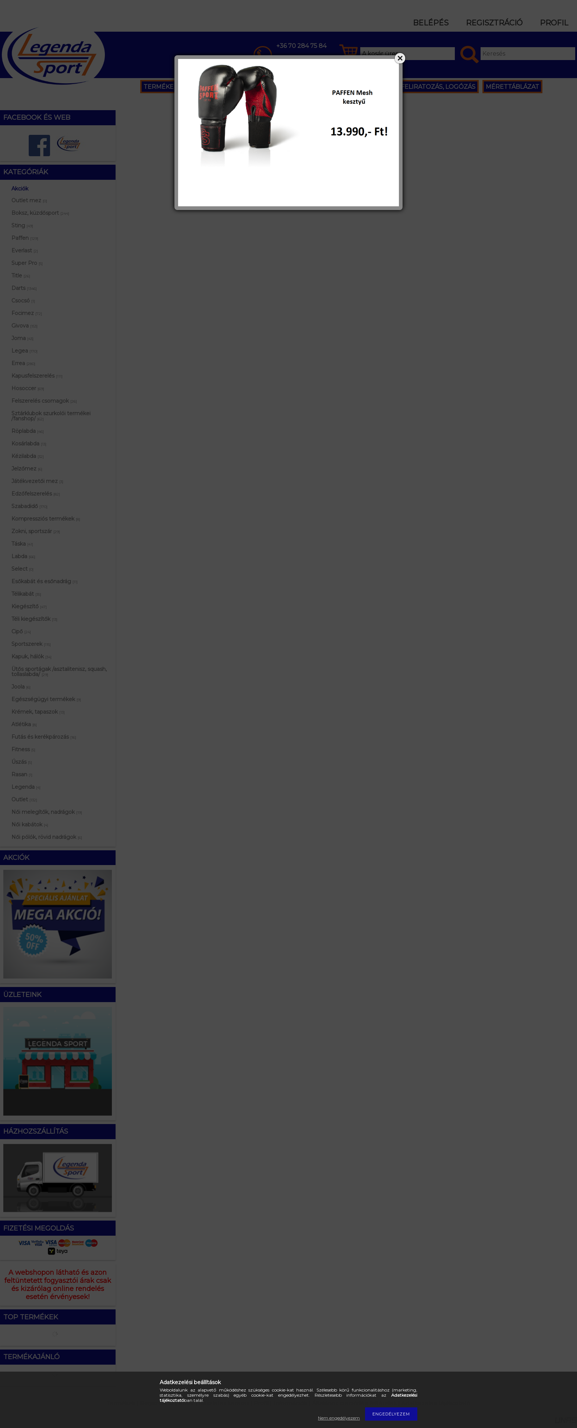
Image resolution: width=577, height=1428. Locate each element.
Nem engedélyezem (339, 1418)
